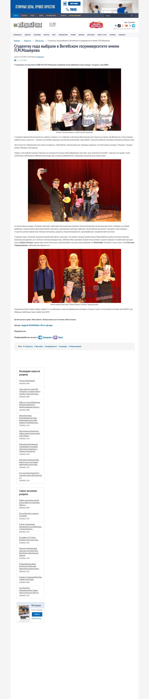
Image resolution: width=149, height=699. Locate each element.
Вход (125, 22)
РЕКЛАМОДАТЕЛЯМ (52, 15)
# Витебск (38, 346)
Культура (46, 35)
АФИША (41, 15)
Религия (73, 35)
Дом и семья (91, 35)
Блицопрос (122, 35)
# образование (75, 346)
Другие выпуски (36, 618)
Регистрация (131, 22)
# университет (51, 346)
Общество (28, 35)
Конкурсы (113, 35)
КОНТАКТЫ (63, 15)
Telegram (45, 337)
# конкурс (63, 346)
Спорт (54, 35)
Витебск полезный (75, 15)
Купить (37, 614)
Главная (17, 40)
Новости (27, 40)
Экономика (37, 35)
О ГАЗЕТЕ (33, 15)
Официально (18, 35)
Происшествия (63, 35)
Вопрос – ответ (102, 35)
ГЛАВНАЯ (16, 15)
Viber (58, 337)
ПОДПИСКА (24, 15)
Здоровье (81, 35)
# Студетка (28, 346)
